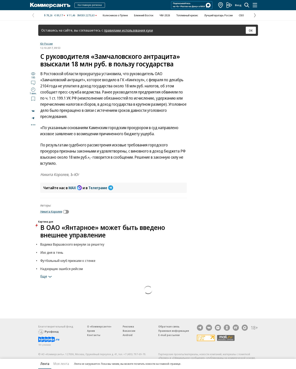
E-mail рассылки (169, 335)
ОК (251, 30)
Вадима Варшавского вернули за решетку (72, 244)
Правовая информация (173, 331)
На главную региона (90, 5)
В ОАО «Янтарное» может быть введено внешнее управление (102, 231)
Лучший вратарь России (218, 15)
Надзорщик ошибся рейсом (61, 268)
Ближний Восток (143, 15)
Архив (91, 331)
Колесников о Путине (115, 15)
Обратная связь (168, 326)
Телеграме (100, 187)
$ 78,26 (48, 15)
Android (127, 335)
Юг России (46, 43)
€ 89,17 (59, 15)
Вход (238, 5)
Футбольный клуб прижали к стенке (67, 260)
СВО (241, 15)
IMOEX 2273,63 (86, 15)
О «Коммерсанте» (99, 326)
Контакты (93, 335)
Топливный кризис (187, 15)
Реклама (128, 326)
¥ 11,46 (71, 15)
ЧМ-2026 (164, 15)
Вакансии (129, 331)
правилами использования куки (128, 30)
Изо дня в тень (51, 252)
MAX (75, 187)
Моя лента (61, 363)
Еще (46, 277)
